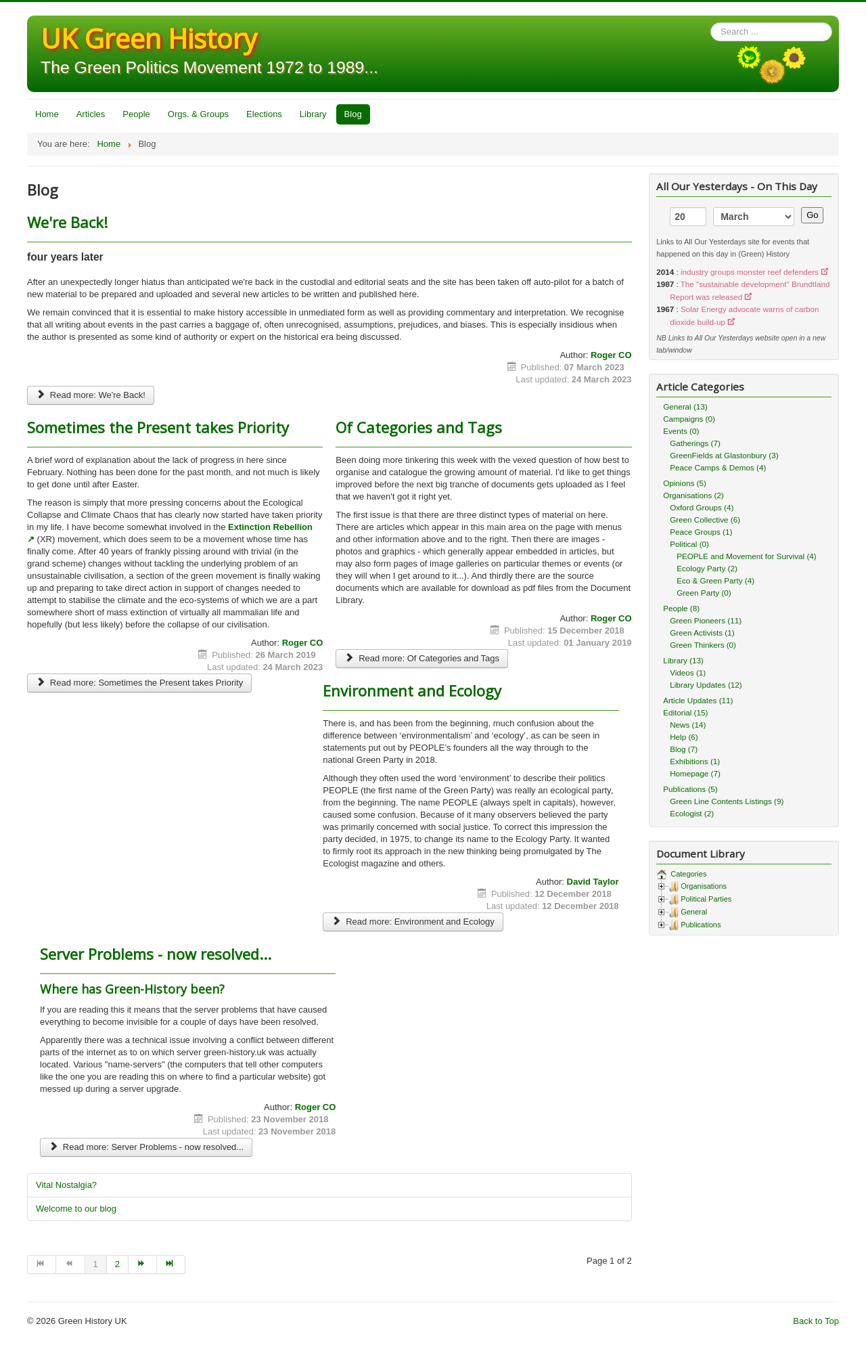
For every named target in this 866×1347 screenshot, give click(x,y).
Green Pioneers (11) (706, 620)
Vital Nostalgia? (66, 1185)
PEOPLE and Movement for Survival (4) (747, 556)
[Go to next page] (143, 1264)
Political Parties (706, 899)
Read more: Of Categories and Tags (421, 658)
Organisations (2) (693, 495)
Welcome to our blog (76, 1209)
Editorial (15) (685, 712)
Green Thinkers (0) (703, 644)
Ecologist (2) (692, 813)
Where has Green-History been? (132, 989)
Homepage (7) (695, 773)
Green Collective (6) (705, 519)
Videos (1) (688, 672)
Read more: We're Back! (90, 395)
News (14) (688, 724)
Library (313, 114)
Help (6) (684, 736)
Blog (353, 114)
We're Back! (67, 222)
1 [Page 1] (95, 1264)
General (694, 912)
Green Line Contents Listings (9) (726, 801)
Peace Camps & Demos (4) (718, 467)
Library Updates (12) (706, 684)
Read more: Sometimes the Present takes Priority (139, 683)
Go (812, 215)
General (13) (685, 406)
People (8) (681, 608)
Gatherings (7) (695, 443)
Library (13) (683, 660)
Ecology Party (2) (707, 568)
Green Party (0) (704, 592)
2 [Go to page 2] (117, 1264)
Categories (687, 874)
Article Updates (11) (698, 700)
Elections (264, 114)
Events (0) (681, 430)
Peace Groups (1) (701, 531)
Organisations (704, 886)
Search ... (710, 22)
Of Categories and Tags (419, 427)
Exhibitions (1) (695, 761)
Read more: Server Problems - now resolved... (146, 1147)
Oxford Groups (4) (701, 507)
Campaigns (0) (689, 418)
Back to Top (816, 1321)
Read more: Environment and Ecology (413, 922)
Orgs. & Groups (198, 114)
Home (47, 114)
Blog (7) (684, 749)
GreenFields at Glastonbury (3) (724, 455)
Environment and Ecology (412, 690)
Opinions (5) (684, 483)
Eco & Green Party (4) (715, 580)
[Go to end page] (171, 1264)
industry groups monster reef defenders (750, 271)
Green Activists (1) (702, 632)
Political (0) (689, 543)
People (136, 114)
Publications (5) (690, 789)
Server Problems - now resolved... (155, 954)
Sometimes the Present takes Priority (158, 427)
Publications (701, 925)
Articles (91, 114)
